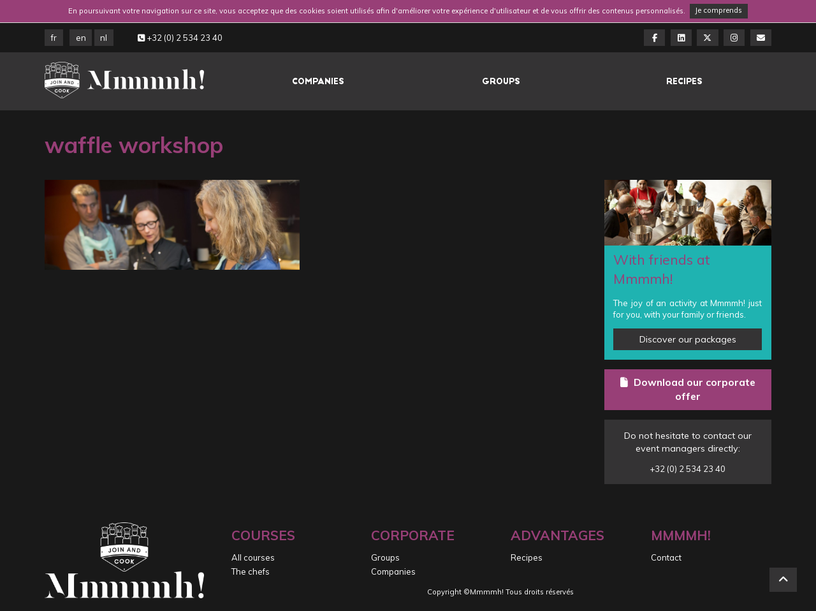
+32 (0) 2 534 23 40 (180, 38)
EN (81, 38)
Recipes (684, 81)
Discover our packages (687, 339)
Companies (318, 81)
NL (103, 38)
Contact (666, 557)
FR (54, 38)
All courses (253, 557)
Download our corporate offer (687, 389)
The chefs (250, 571)
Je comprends (718, 10)
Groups (501, 81)
